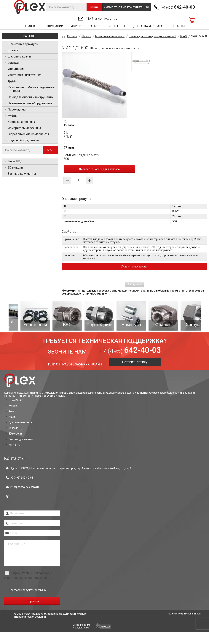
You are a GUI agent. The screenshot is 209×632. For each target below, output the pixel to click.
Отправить (32, 601)
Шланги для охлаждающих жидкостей (152, 36)
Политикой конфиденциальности (27, 578)
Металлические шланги (110, 36)
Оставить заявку (134, 362)
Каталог (95, 26)
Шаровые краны (19, 56)
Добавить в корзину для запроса (99, 169)
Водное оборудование (23, 140)
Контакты (177, 26)
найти (94, 7)
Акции (12, 416)
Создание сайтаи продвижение (81, 626)
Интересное (117, 26)
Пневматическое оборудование (30, 103)
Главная (31, 26)
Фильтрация (16, 69)
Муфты (12, 115)
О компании (54, 26)
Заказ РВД (15, 161)
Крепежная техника (21, 122)
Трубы (12, 81)
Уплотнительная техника (24, 75)
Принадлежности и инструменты (31, 97)
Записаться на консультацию (126, 7)
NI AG (183, 36)
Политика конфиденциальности (184, 613)
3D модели (15, 167)
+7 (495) (178, 7)
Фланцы (13, 62)
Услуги (76, 26)
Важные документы (22, 173)
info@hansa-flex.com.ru (101, 18)
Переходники (17, 109)
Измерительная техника (24, 128)
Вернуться (134, 284)
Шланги (13, 50)
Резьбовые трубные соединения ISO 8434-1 (31, 89)
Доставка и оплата (147, 26)
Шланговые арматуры (23, 44)
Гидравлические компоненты (28, 134)
